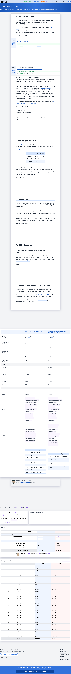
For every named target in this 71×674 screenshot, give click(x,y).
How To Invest (2, 4)
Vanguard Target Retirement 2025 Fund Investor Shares (29, 69)
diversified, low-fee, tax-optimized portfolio (39, 294)
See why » (39, 46)
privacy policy (36, 668)
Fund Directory (8, 4)
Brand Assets (63, 665)
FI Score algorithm (24, 144)
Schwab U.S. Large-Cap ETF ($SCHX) (33, 331)
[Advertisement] (35, 57)
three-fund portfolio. (32, 172)
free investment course (45, 211)
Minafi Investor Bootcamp (25, 482)
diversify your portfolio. (21, 149)
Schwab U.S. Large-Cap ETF (23, 41)
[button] (26, 2)
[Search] (67, 2)
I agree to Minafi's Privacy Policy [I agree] (35, 671)
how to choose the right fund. (23, 261)
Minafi (1, 662)
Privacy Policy (63, 664)
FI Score (13, 44)
